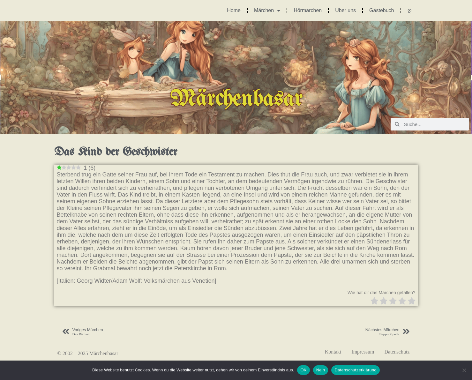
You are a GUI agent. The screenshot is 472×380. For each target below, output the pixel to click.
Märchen (267, 10)
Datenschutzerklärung (355, 370)
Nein (320, 370)
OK (303, 370)
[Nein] (464, 370)
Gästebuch (381, 10)
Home (234, 10)
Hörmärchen (308, 10)
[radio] (374, 301)
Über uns (345, 10)
